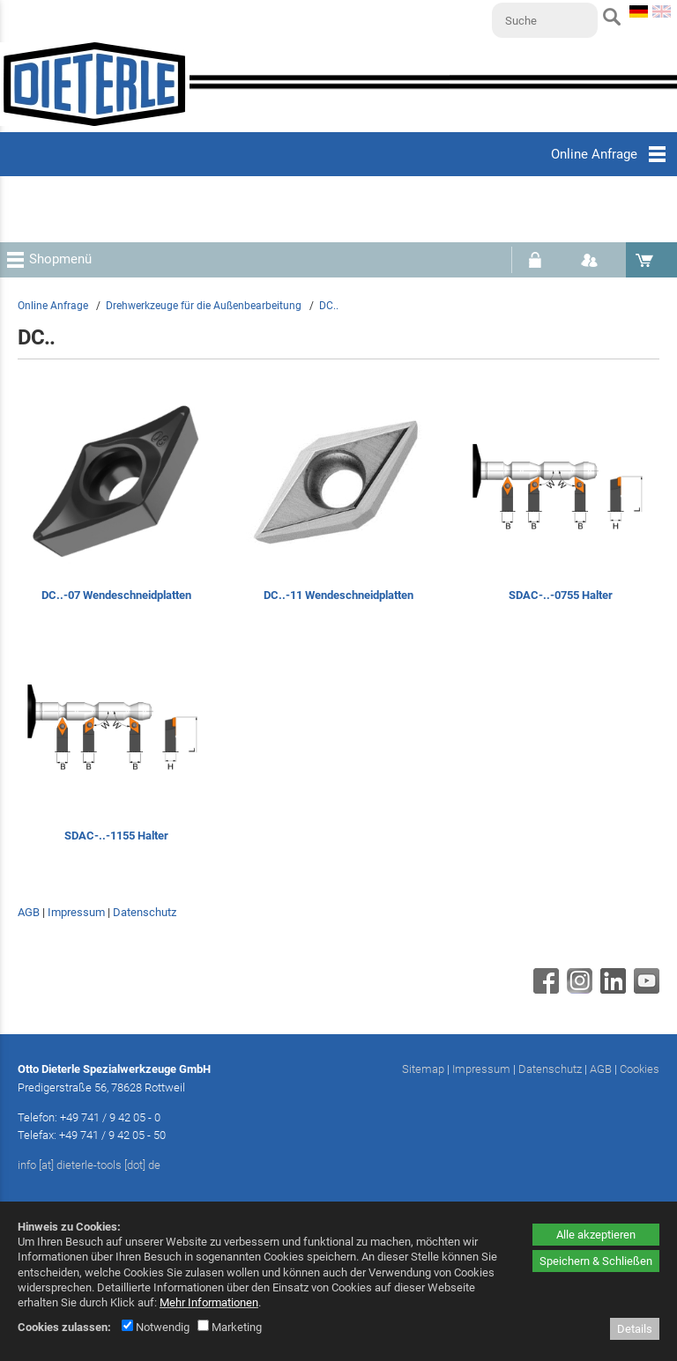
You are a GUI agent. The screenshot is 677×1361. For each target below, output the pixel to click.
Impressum (76, 912)
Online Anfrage (53, 306)
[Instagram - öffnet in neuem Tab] (577, 989)
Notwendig (156, 1327)
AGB (29, 912)
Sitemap (423, 1069)
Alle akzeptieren (596, 1234)
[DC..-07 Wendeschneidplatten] (116, 506)
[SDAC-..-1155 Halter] (116, 746)
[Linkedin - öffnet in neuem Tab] (611, 989)
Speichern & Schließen (595, 1261)
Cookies (639, 1069)
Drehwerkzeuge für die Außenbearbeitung (203, 306)
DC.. (328, 306)
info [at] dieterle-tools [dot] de (89, 1165)
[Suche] (545, 20)
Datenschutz (144, 912)
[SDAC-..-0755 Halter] (561, 506)
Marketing (229, 1327)
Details (634, 1328)
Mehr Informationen (209, 1302)
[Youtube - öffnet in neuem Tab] (644, 989)
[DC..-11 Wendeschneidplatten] (338, 506)
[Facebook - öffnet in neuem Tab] (544, 989)
